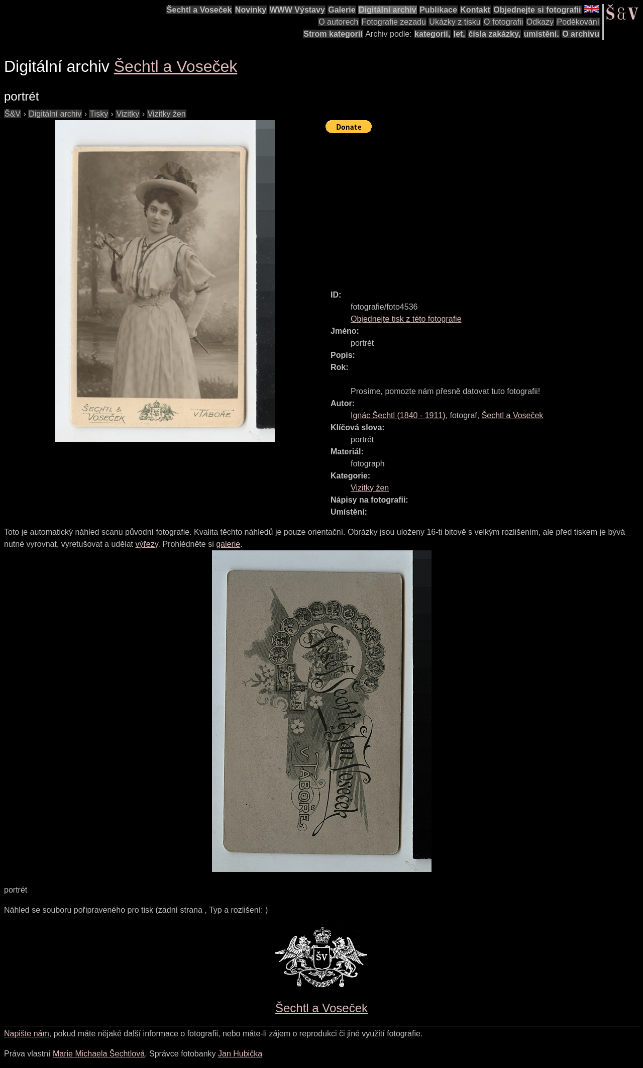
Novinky (250, 10)
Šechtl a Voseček (199, 10)
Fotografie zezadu (394, 22)
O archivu (580, 34)
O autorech (338, 22)
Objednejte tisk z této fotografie (406, 319)
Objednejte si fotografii (537, 10)
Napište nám (26, 1033)
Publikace (438, 10)
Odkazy (540, 22)
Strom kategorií (332, 34)
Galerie (341, 10)
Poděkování (578, 22)
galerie (228, 544)
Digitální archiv (387, 10)
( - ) (398, 415)
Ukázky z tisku (454, 22)
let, (459, 34)
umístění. (541, 34)
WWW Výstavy (297, 10)
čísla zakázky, (494, 34)
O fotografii (503, 22)
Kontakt (475, 10)
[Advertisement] (484, 207)
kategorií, (432, 34)
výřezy (146, 544)
